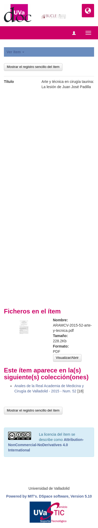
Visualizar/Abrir (67, 358)
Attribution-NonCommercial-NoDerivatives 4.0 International (46, 445)
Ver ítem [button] (15, 52)
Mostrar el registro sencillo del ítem (33, 67)
